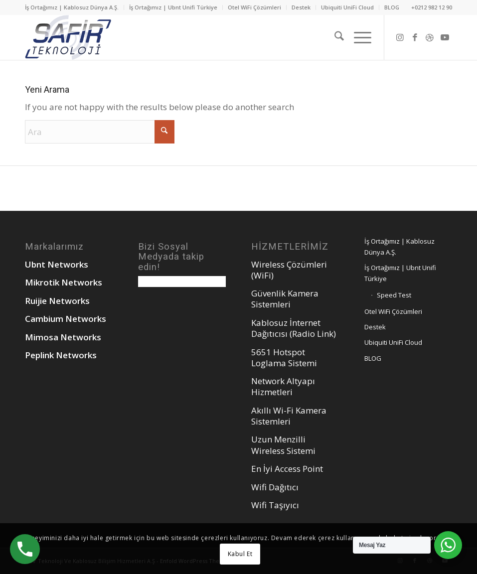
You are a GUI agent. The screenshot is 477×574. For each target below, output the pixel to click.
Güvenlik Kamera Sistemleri (284, 298)
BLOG (391, 7)
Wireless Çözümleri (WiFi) (289, 270)
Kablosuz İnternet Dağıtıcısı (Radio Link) (293, 328)
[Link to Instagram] (399, 37)
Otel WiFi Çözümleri (254, 7)
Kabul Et (240, 554)
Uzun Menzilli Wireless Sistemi (283, 444)
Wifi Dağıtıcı (275, 487)
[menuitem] (74, 7)
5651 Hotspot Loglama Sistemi (284, 357)
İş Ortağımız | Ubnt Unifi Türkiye (173, 7)
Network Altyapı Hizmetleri (283, 386)
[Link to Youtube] (444, 37)
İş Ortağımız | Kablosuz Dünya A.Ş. (72, 7)
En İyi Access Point (287, 468)
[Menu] (357, 37)
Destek (301, 7)
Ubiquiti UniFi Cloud (347, 7)
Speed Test (394, 294)
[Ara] (334, 37)
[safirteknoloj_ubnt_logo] (68, 37)
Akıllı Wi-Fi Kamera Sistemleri (288, 416)
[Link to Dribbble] (429, 37)
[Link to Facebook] (414, 37)
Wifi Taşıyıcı (275, 505)
